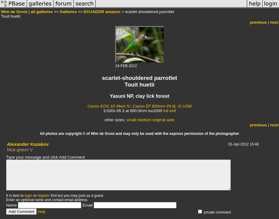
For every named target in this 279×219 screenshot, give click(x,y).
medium (144, 120)
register (44, 195)
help (41, 211)
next (274, 22)
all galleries (42, 11)
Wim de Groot (14, 11)
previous (258, 22)
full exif (169, 110)
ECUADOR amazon (102, 11)
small (131, 120)
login (28, 195)
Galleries (68, 11)
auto (170, 120)
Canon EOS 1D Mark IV (108, 106)
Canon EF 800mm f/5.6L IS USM (162, 106)
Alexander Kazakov (28, 144)
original (159, 120)
